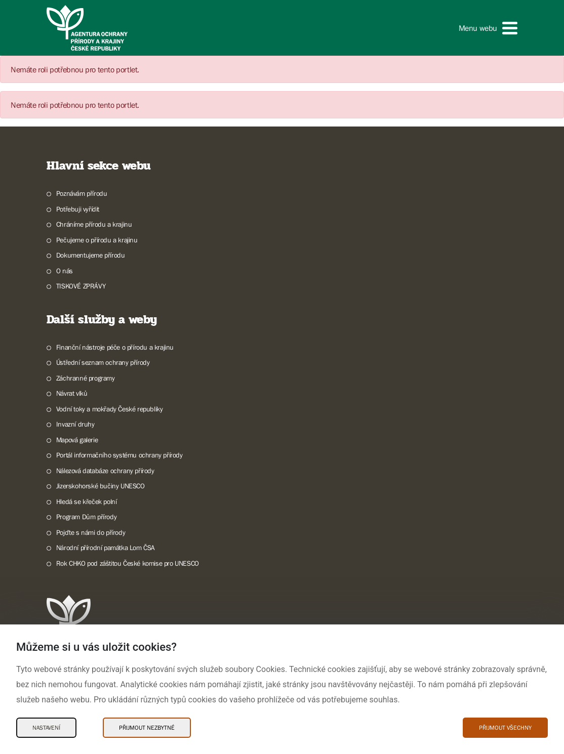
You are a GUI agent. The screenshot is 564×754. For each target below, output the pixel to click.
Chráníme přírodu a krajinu (94, 224)
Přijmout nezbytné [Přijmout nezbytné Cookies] (147, 727)
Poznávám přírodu (81, 193)
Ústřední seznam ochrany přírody (103, 362)
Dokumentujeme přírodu (90, 255)
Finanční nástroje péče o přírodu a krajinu (115, 347)
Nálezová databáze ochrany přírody (105, 471)
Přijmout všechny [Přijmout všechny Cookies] (505, 727)
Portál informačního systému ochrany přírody (119, 455)
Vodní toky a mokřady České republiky (109, 409)
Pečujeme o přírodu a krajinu (97, 240)
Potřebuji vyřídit (77, 209)
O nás (64, 271)
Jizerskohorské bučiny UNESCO (100, 486)
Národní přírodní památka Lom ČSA (105, 547)
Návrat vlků (72, 393)
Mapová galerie (77, 440)
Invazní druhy (75, 424)
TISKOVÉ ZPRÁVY (80, 286)
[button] (488, 28)
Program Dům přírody (86, 517)
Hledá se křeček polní (86, 501)
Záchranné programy (85, 378)
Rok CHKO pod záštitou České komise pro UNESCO (127, 563)
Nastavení (46, 727)
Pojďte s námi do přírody (90, 532)
